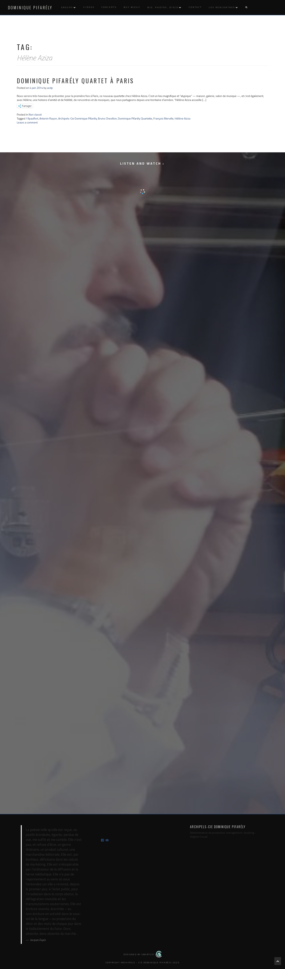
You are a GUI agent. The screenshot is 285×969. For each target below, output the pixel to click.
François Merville (163, 118)
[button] (246, 7)
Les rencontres (222, 7)
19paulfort (32, 118)
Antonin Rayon (48, 118)
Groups (67, 7)
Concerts (109, 7)
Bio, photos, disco (163, 7)
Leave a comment (27, 122)
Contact (195, 7)
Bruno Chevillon (107, 118)
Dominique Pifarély (30, 7)
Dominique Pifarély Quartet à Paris (75, 80)
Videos (89, 7)
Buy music (132, 7)
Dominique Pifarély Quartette (135, 118)
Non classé (35, 114)
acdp (50, 88)
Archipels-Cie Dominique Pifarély (77, 118)
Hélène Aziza (182, 118)
